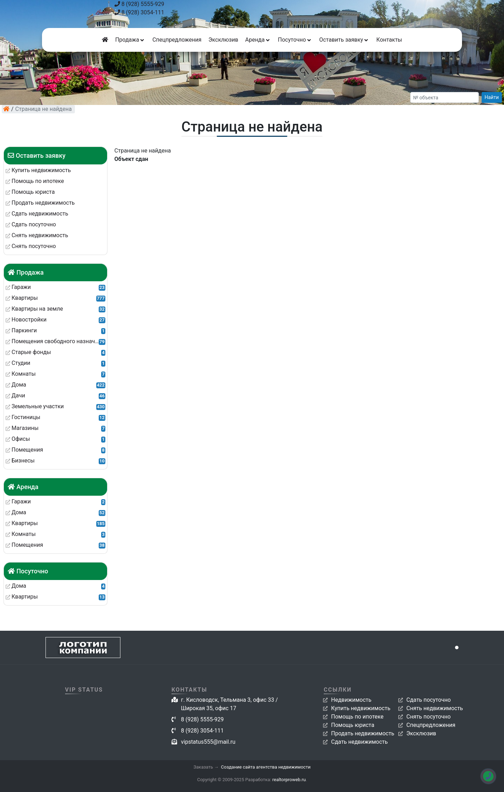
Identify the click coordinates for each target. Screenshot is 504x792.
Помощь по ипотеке (357, 716)
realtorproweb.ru (289, 779)
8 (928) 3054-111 (139, 12)
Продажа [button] (130, 39)
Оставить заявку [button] (344, 39)
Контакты (389, 39)
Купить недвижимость (360, 708)
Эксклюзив (223, 39)
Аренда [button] (258, 39)
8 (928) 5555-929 (139, 4)
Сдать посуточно (428, 699)
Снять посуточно (428, 716)
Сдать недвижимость (359, 741)
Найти (492, 97)
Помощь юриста (352, 725)
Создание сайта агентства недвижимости (265, 767)
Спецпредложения (176, 39)
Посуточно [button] (295, 39)
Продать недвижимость (362, 733)
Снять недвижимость (434, 708)
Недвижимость (351, 699)
